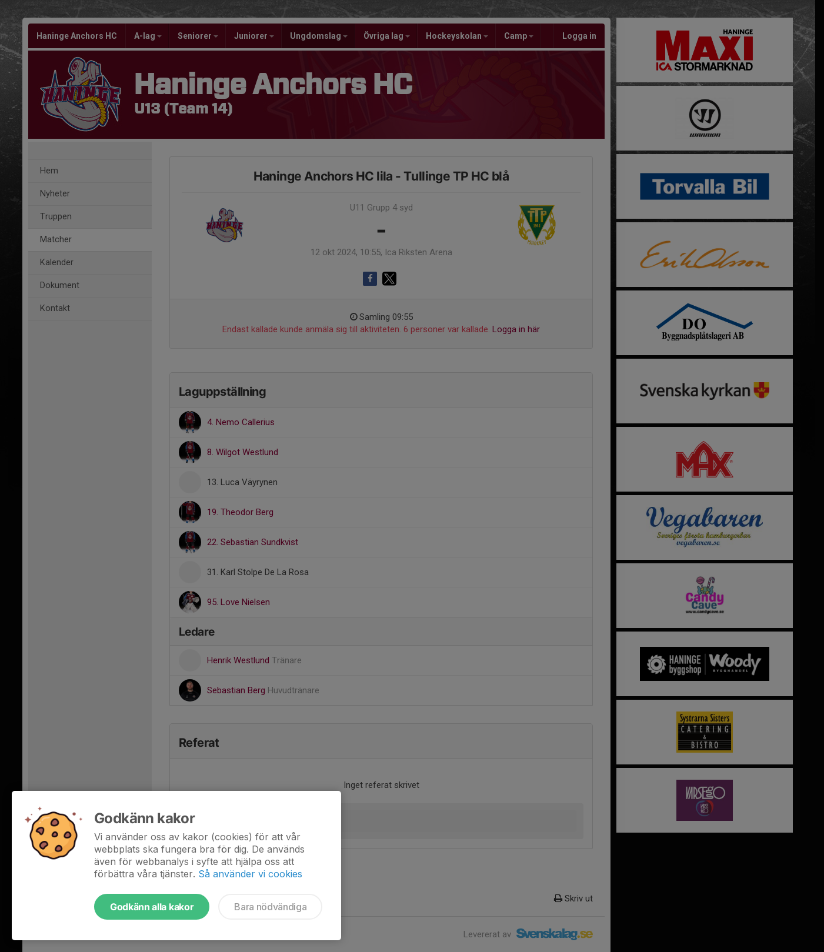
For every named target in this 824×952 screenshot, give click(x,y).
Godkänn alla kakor (152, 907)
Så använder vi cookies (250, 874)
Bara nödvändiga (270, 907)
